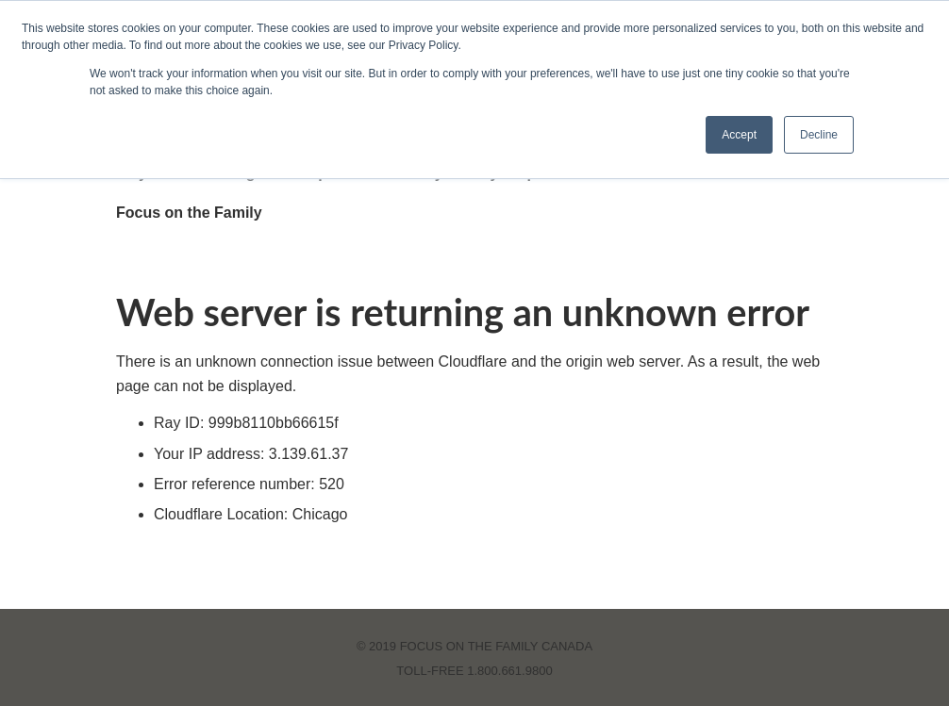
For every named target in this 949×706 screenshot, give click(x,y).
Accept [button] (739, 134)
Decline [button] (819, 134)
